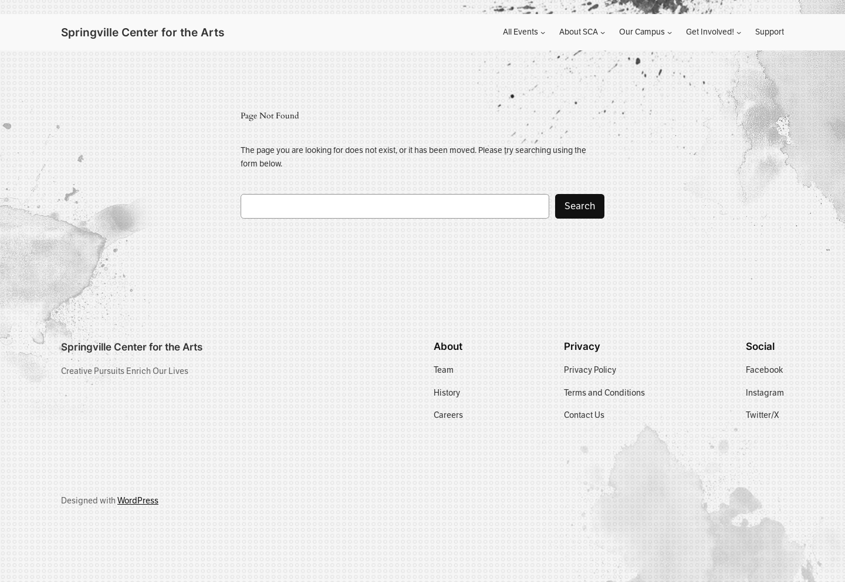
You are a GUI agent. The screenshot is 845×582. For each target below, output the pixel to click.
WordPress (137, 500)
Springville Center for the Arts (142, 32)
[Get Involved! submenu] (738, 32)
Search (580, 206)
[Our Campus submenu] (669, 32)
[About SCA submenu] (602, 32)
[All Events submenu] (542, 32)
